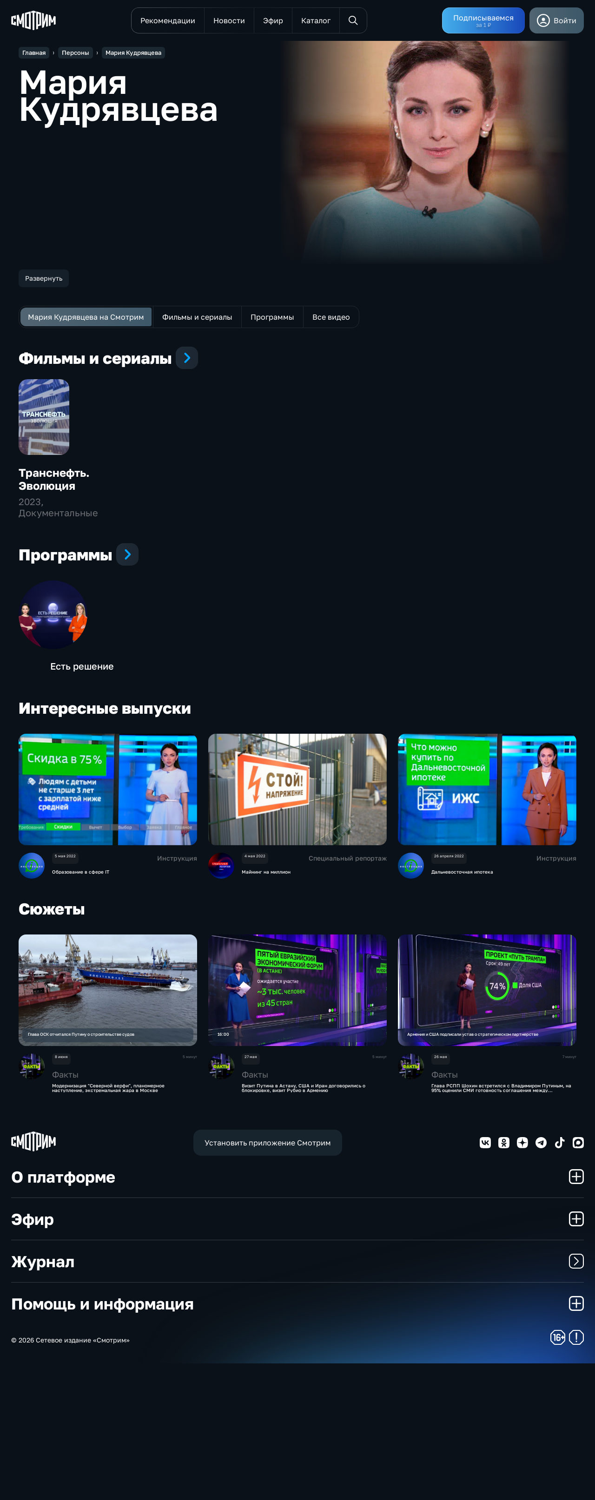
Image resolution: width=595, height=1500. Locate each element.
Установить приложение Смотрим (268, 1279)
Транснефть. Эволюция (54, 542)
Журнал (297, 1397)
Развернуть (43, 278)
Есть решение (82, 787)
